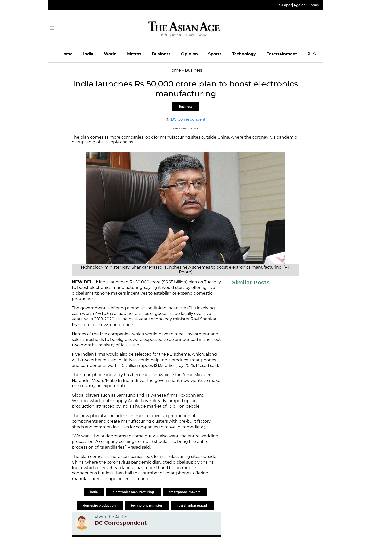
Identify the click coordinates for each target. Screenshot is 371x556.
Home (66, 54)
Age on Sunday (306, 5)
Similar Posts (251, 282)
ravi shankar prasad (192, 505)
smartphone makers (185, 492)
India (88, 54)
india (94, 492)
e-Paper (285, 5)
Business (161, 54)
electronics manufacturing (134, 492)
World (110, 54)
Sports (215, 54)
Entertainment (281, 54)
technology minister (147, 505)
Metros (134, 54)
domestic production (99, 505)
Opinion (189, 54)
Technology (244, 54)
